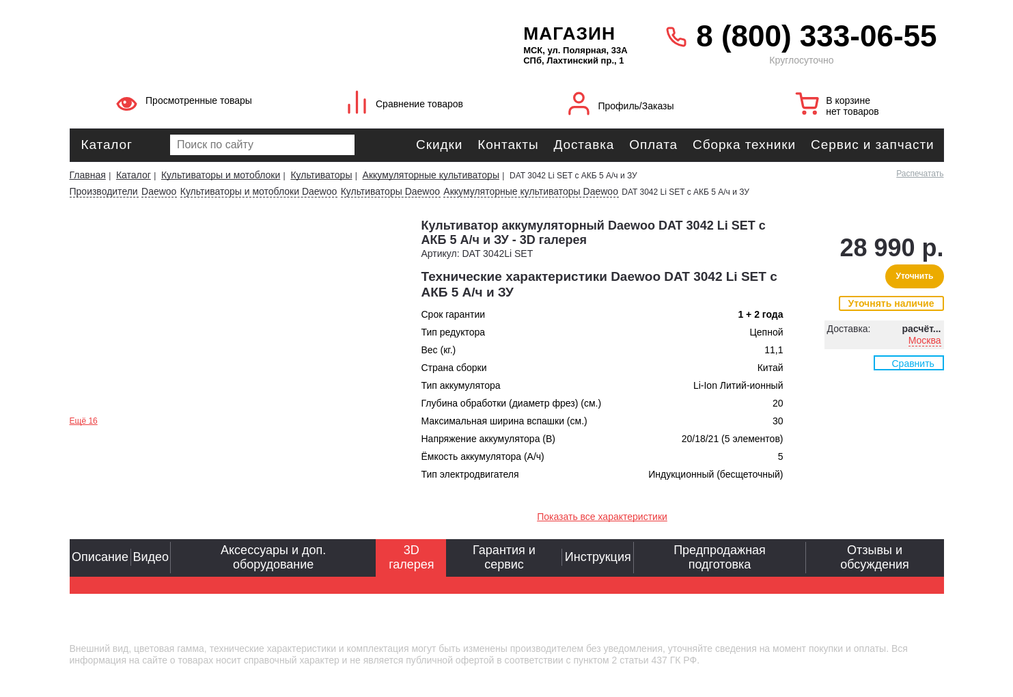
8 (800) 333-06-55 (816, 36)
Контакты (507, 144)
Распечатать (919, 173)
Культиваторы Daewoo (390, 191)
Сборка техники (744, 144)
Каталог (107, 144)
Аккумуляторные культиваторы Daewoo (530, 191)
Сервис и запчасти (872, 144)
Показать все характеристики (602, 516)
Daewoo (158, 191)
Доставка (583, 144)
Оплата (653, 144)
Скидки (439, 144)
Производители (104, 191)
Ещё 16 (84, 421)
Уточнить (914, 276)
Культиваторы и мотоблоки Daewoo (258, 191)
